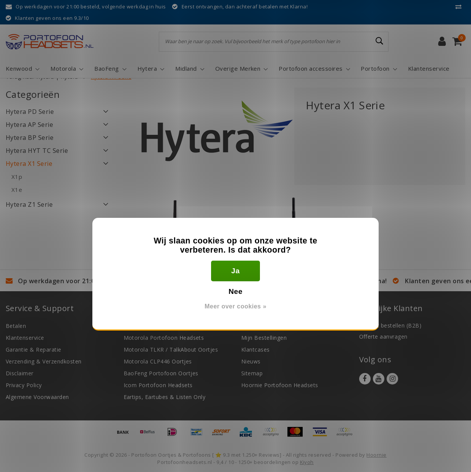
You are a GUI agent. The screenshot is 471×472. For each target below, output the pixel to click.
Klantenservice (25, 337)
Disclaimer (20, 373)
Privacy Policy (24, 385)
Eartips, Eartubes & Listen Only (165, 397)
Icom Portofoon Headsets (158, 385)
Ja (235, 271)
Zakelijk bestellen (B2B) (390, 325)
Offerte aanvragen (383, 336)
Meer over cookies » (235, 306)
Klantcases (255, 349)
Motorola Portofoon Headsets (164, 337)
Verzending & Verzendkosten (43, 361)
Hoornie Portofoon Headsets (279, 385)
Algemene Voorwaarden (37, 397)
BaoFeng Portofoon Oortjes (161, 373)
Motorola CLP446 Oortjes (158, 361)
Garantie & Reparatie (33, 349)
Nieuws (251, 361)
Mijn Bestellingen (264, 337)
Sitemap (252, 373)
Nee (236, 291)
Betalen (16, 325)
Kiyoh (307, 462)
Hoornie (376, 454)
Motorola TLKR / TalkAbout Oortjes (171, 349)
